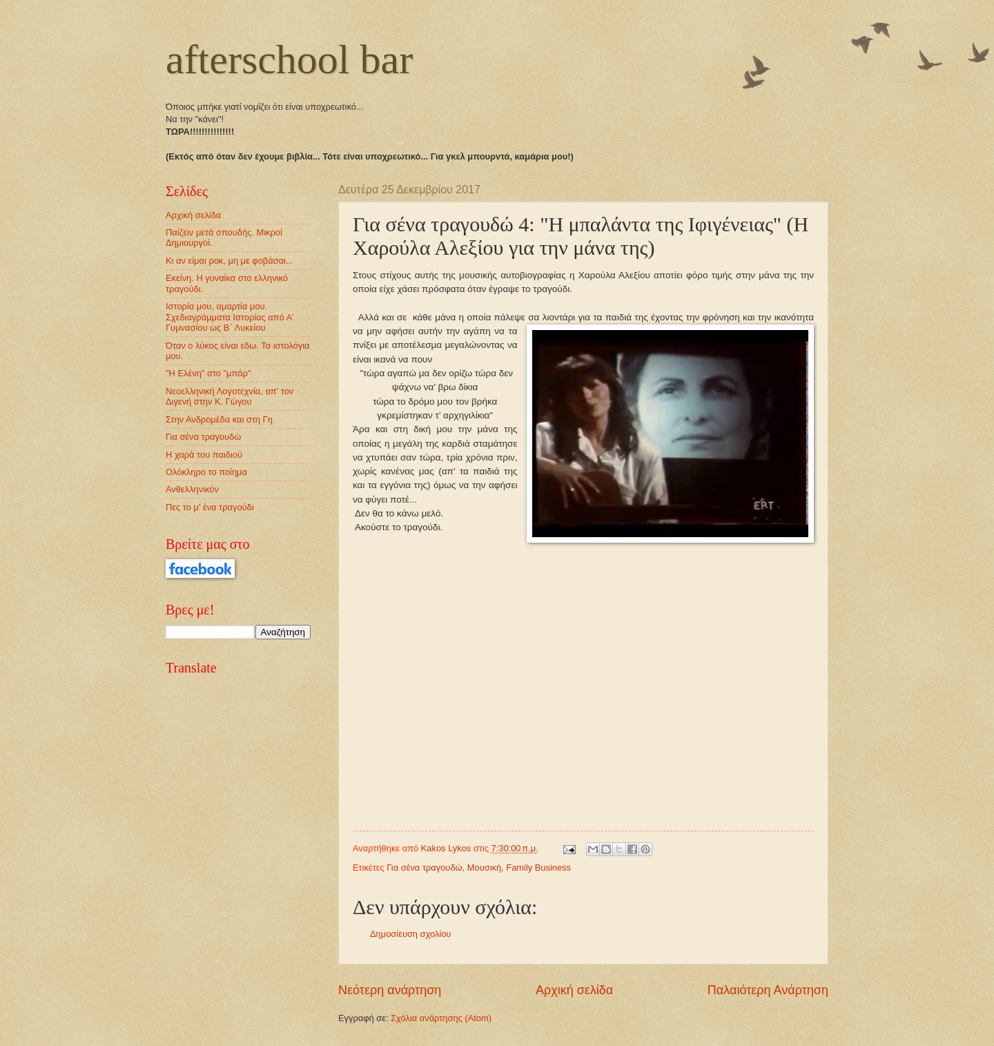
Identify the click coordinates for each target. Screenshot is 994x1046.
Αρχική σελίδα (574, 990)
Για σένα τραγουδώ (424, 867)
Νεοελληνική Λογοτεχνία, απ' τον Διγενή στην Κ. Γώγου (229, 396)
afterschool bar (289, 59)
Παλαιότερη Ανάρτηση (768, 990)
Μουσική (484, 867)
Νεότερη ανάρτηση (389, 990)
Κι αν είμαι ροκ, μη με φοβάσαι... (229, 260)
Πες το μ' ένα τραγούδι (210, 507)
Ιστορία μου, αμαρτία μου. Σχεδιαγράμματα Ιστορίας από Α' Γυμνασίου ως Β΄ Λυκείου (230, 317)
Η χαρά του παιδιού (204, 454)
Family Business (538, 867)
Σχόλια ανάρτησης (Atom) (441, 1018)
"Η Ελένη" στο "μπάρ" (208, 373)
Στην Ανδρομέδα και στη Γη (219, 419)
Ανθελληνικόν (192, 489)
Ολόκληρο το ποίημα (206, 472)
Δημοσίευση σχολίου (410, 934)
